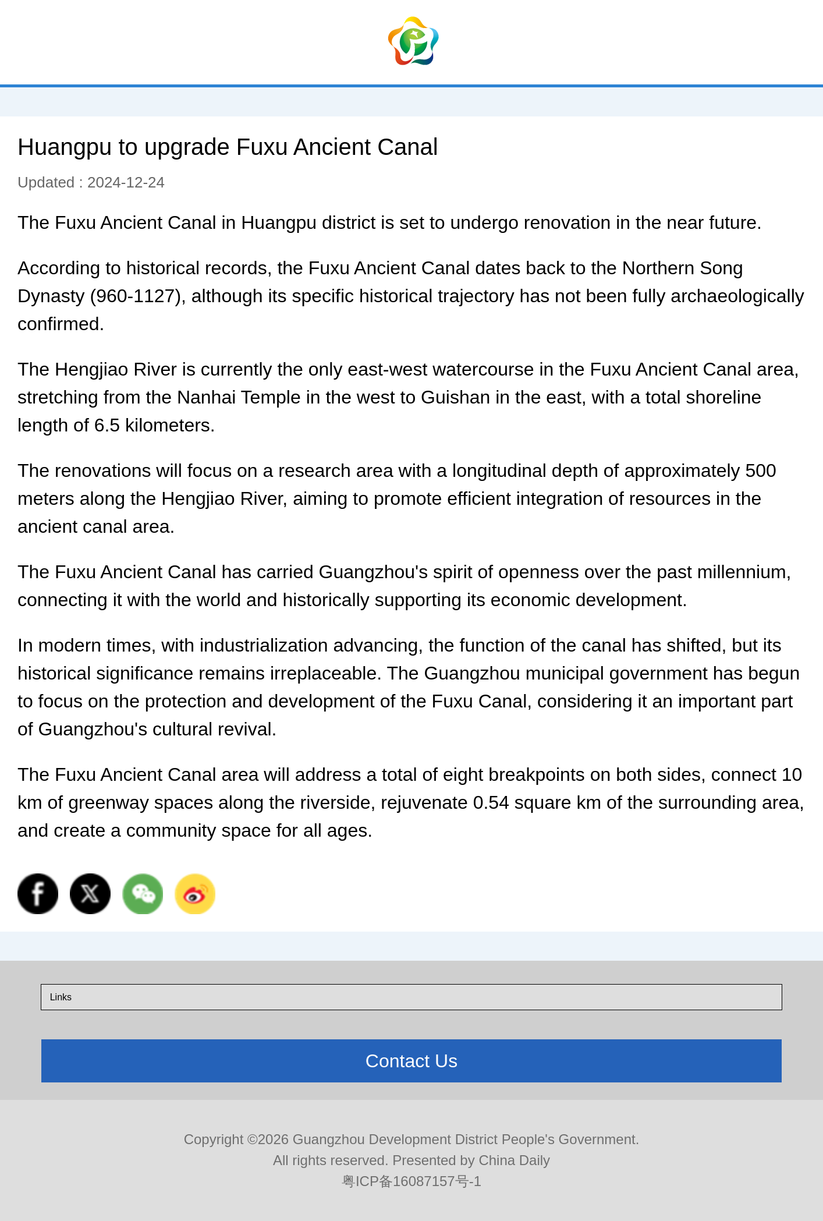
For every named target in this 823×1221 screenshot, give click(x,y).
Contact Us (411, 1060)
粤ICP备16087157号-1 (411, 1181)
